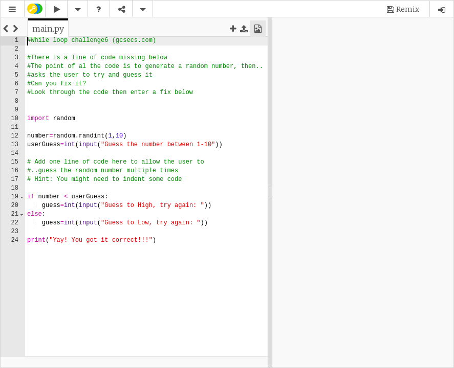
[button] (12, 9)
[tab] (48, 29)
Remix (407, 9)
